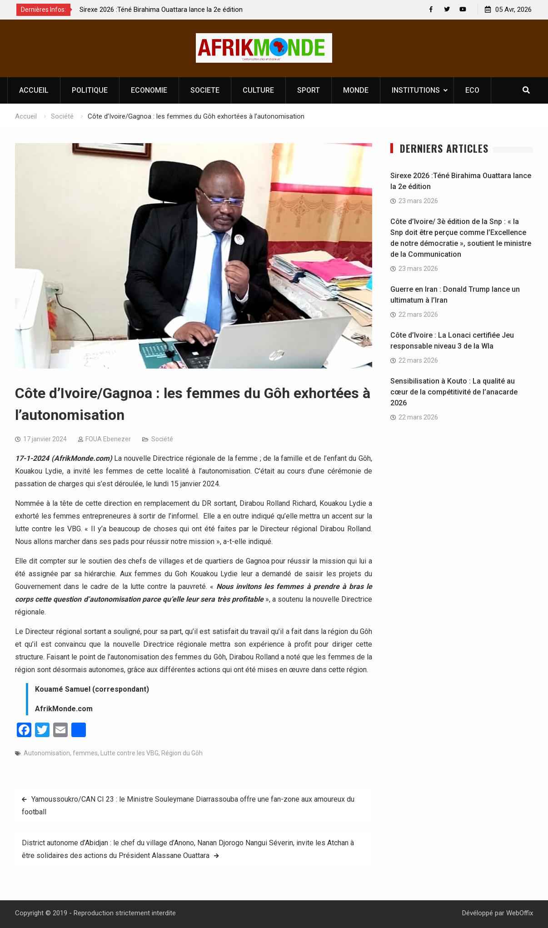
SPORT (308, 90)
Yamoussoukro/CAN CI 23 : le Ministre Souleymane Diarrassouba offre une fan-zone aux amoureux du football (188, 805)
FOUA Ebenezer (108, 439)
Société (162, 439)
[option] (161, 9)
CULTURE (258, 90)
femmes (85, 753)
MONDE (356, 90)
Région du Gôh (182, 753)
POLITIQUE (90, 90)
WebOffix (519, 913)
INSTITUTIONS (416, 90)
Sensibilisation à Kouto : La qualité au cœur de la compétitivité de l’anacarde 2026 (454, 392)
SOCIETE (204, 90)
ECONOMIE (149, 90)
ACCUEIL (34, 90)
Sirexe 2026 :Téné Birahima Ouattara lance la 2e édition (161, 9)
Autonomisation (47, 753)
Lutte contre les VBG (129, 753)
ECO (472, 90)
